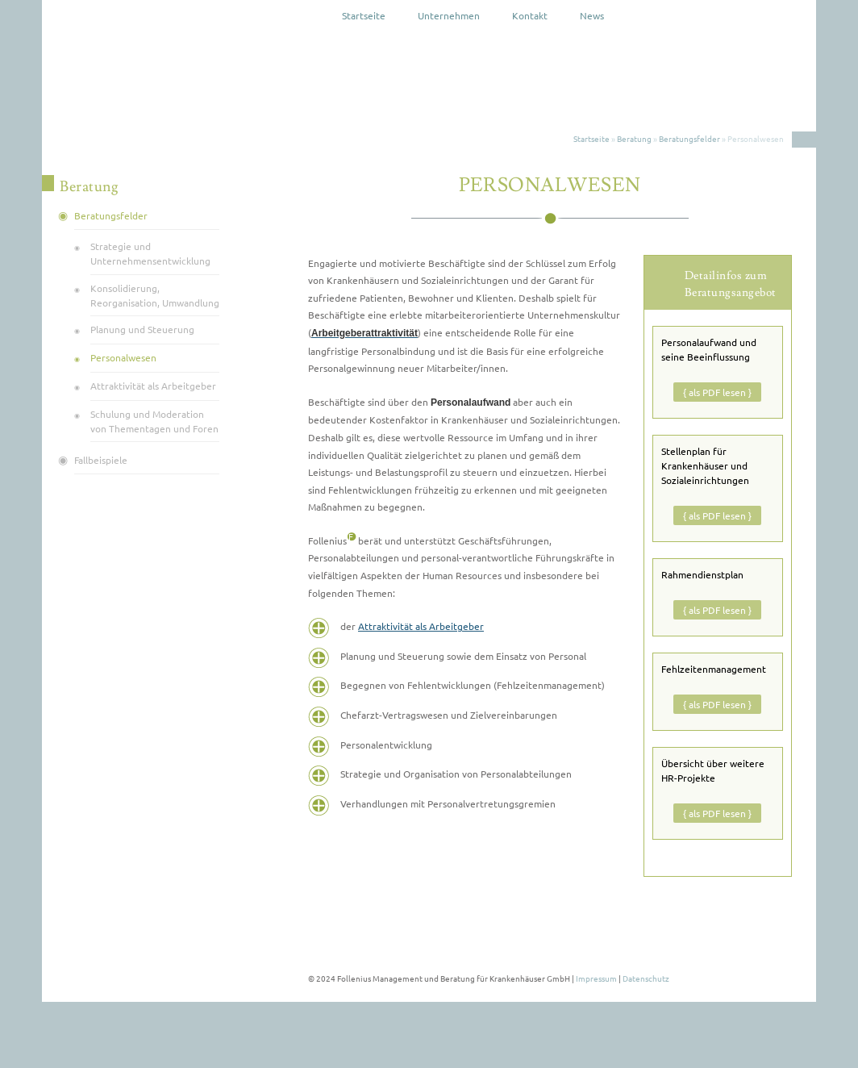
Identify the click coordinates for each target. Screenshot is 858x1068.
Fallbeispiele (100, 459)
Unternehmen (449, 15)
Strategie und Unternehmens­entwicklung (150, 253)
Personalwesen (123, 357)
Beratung (634, 138)
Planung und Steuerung (142, 329)
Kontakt (530, 15)
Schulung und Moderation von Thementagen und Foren (154, 421)
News (592, 15)
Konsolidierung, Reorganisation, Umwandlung (154, 295)
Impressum (596, 978)
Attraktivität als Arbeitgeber (421, 626)
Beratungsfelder (689, 138)
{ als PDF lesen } (717, 392)
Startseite (363, 15)
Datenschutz (646, 978)
